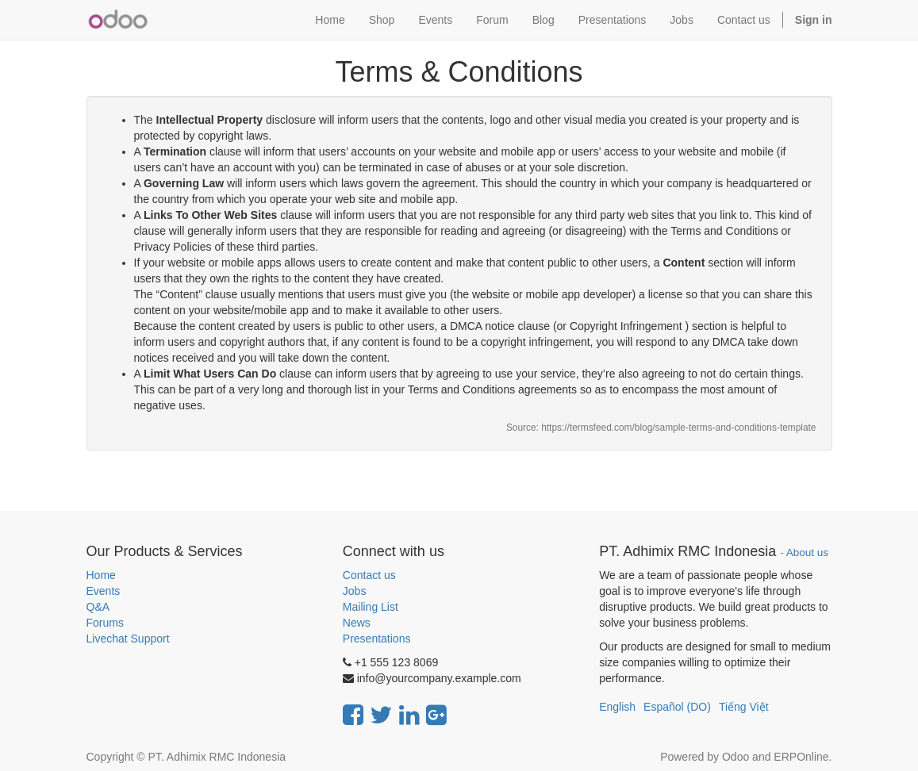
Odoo (735, 756)
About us (807, 552)
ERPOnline (801, 756)
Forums (105, 622)
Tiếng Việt (744, 706)
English (617, 706)
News (357, 622)
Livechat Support (128, 638)
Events (103, 591)
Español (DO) (677, 706)
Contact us (369, 575)
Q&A (98, 606)
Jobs (355, 591)
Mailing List (370, 606)
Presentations (377, 638)
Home (101, 575)
